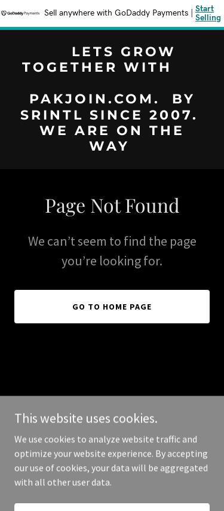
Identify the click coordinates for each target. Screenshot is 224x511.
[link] (112, 147)
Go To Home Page (112, 306)
